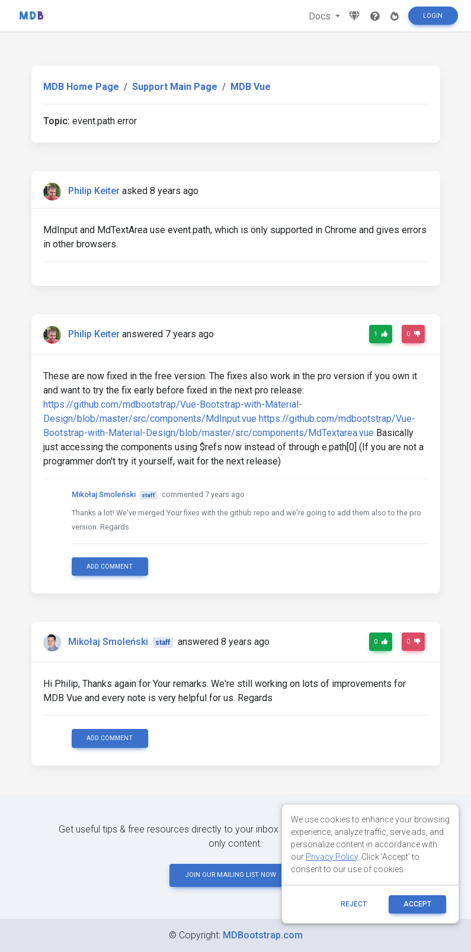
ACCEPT (417, 904)
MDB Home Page (81, 86)
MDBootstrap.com (263, 935)
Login (433, 16)
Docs (321, 16)
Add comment (109, 566)
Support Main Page (174, 86)
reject (354, 904)
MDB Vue (250, 86)
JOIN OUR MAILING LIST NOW (236, 875)
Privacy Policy (332, 856)
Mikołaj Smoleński (104, 494)
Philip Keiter (94, 190)
